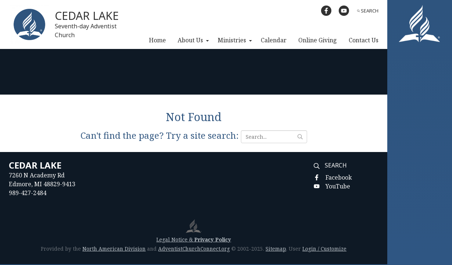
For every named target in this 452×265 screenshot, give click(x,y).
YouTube (337, 186)
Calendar (273, 40)
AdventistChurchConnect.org (194, 248)
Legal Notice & (193, 239)
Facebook (338, 177)
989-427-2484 (27, 193)
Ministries (232, 40)
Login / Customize (324, 248)
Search (367, 10)
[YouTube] (344, 11)
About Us (190, 40)
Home (157, 40)
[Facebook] (326, 11)
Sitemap (276, 248)
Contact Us (363, 40)
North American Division (114, 248)
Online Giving (317, 40)
